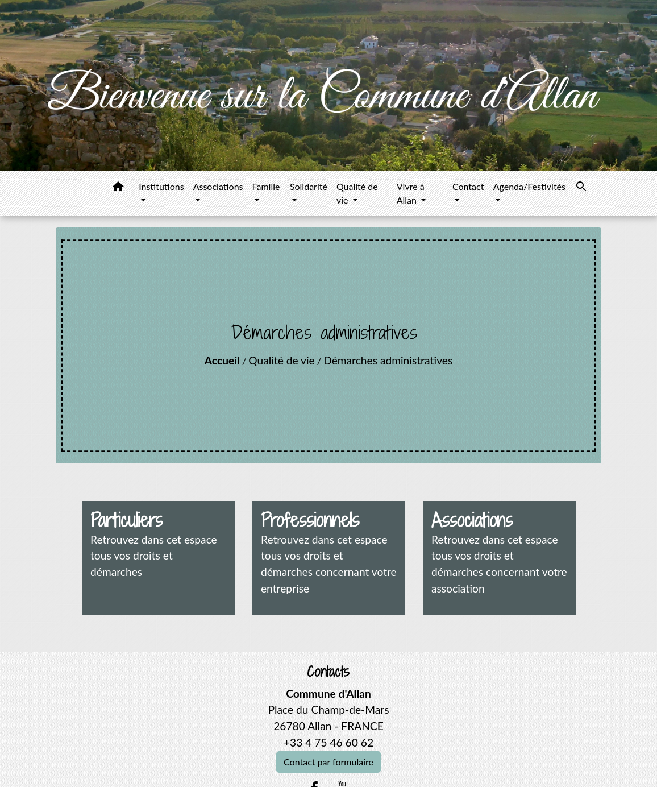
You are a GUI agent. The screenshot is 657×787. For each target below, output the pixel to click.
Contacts (328, 672)
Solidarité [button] (308, 186)
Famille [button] (266, 186)
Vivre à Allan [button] (411, 193)
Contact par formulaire (328, 761)
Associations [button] (218, 186)
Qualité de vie (281, 360)
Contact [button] (468, 186)
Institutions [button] (161, 186)
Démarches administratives (387, 360)
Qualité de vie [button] (357, 193)
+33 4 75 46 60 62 (328, 742)
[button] (118, 188)
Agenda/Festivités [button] (529, 186)
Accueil (222, 360)
